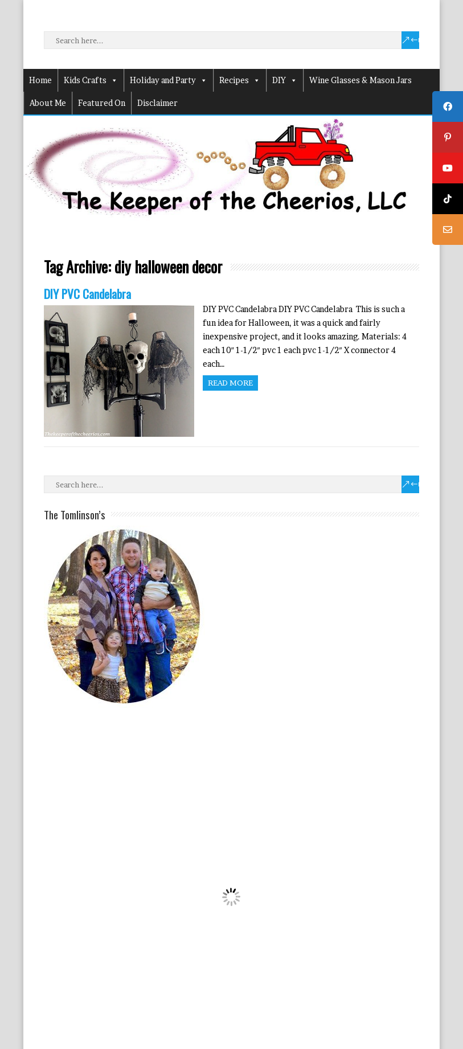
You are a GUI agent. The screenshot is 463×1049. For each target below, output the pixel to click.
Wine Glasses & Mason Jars (360, 80)
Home (40, 80)
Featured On (101, 103)
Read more (230, 382)
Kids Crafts (91, 80)
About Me (48, 103)
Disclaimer (157, 103)
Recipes (239, 80)
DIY (284, 80)
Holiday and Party (168, 80)
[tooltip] (447, 106)
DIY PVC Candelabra (87, 293)
